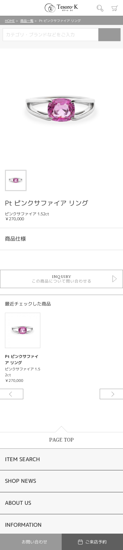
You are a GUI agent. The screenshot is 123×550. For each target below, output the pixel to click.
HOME (10, 20)
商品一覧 (26, 20)
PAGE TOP (61, 440)
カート (115, 8)
